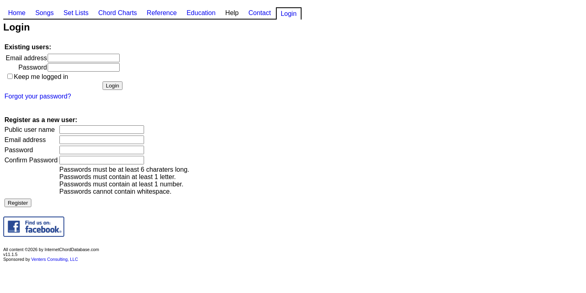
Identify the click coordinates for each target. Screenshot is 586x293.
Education (200, 12)
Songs (44, 12)
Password (32, 67)
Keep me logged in (41, 76)
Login (289, 13)
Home (17, 12)
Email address (26, 58)
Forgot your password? (37, 96)
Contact (259, 12)
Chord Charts (117, 12)
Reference (162, 12)
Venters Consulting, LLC (54, 259)
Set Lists (75, 12)
